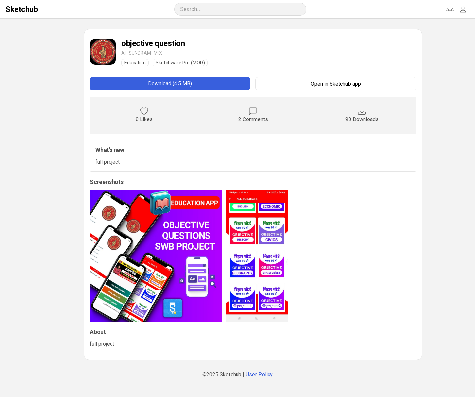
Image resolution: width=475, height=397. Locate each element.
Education (135, 62)
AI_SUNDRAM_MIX (141, 53)
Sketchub (21, 9)
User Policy (259, 374)
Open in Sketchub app (336, 84)
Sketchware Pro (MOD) (180, 62)
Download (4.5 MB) (170, 83)
